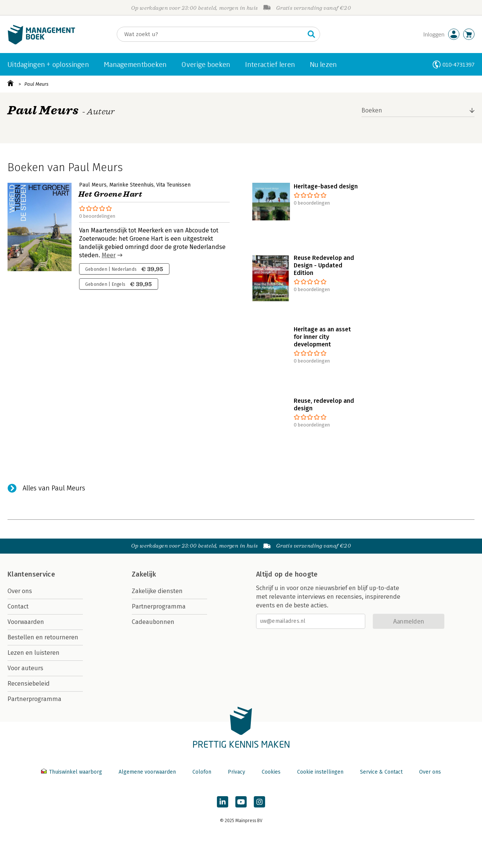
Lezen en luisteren (33, 652)
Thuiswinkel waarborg (72, 772)
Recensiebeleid (29, 683)
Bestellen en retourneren (43, 637)
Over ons (20, 591)
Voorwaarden (26, 621)
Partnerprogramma (34, 699)
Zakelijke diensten (157, 591)
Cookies (271, 772)
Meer (109, 255)
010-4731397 (458, 64)
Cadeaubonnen (153, 621)
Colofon (201, 772)
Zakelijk (144, 574)
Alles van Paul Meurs (54, 488)
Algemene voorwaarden (147, 772)
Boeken (372, 110)
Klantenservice (31, 574)
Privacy (236, 772)
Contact (18, 606)
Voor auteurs (25, 668)
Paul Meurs (36, 84)
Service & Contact (381, 772)
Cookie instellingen (320, 772)
